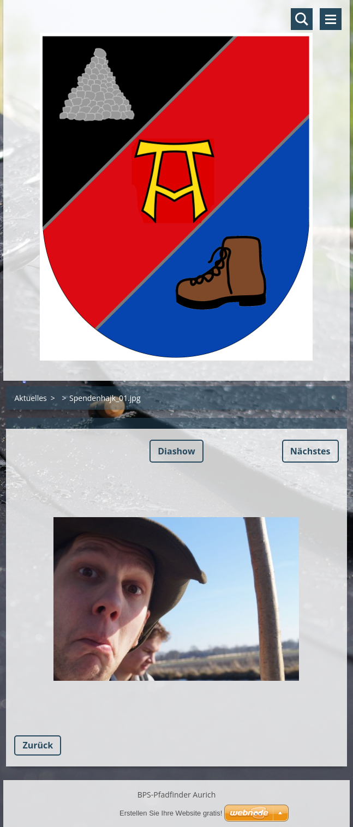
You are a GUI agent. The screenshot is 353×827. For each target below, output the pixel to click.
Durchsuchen (302, 19)
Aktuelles (30, 398)
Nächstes (310, 451)
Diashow (176, 451)
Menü (331, 19)
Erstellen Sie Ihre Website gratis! (170, 813)
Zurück (37, 745)
